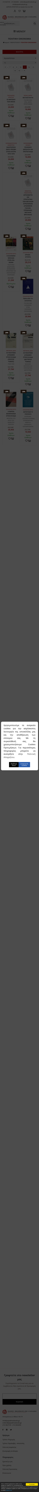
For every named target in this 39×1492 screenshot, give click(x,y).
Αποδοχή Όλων (14, 764)
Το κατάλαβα (32, 1484)
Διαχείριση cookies (24, 764)
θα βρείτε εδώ (9, 1490)
